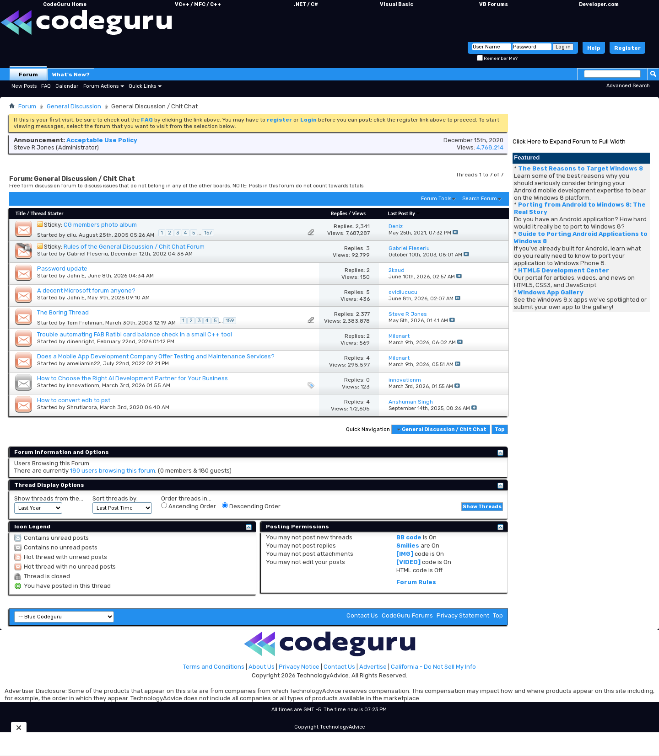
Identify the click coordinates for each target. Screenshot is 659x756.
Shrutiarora (82, 407)
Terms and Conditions (213, 666)
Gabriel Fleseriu (87, 253)
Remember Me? (497, 58)
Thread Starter (47, 213)
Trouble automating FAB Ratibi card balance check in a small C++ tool (134, 334)
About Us (261, 666)
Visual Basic (396, 4)
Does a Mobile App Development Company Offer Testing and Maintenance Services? (156, 356)
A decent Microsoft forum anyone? (86, 290)
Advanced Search (628, 86)
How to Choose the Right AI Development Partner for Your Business (132, 378)
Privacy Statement (463, 615)
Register (627, 48)
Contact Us (362, 615)
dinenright (80, 341)
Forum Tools (436, 199)
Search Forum (479, 199)
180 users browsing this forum (112, 470)
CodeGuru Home (64, 4)
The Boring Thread (63, 312)
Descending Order (251, 506)
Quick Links (142, 86)
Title (21, 213)
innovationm (83, 385)
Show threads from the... (48, 498)
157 (208, 233)
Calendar (66, 86)
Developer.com (599, 4)
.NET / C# (306, 4)
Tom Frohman (85, 322)
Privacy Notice (299, 666)
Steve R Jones (34, 147)
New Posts (24, 86)
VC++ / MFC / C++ (198, 4)
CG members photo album (100, 224)
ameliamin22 (83, 363)
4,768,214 (489, 147)
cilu (71, 235)
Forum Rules (416, 582)
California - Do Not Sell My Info (433, 666)
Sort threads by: (115, 498)
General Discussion (74, 106)
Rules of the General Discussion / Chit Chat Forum (134, 246)
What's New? (71, 74)
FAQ (46, 86)
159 (230, 321)
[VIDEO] (408, 562)
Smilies (407, 545)
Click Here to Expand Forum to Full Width (569, 141)
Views (359, 213)
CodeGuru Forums (407, 615)
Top (499, 429)
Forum (28, 74)
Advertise (373, 666)
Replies (339, 213)
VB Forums (493, 4)
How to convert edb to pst (73, 400)
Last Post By (404, 213)
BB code (408, 537)
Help (593, 48)
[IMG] (404, 553)
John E (76, 275)
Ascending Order (188, 506)
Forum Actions (101, 86)
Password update (62, 268)
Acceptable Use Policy (101, 140)
